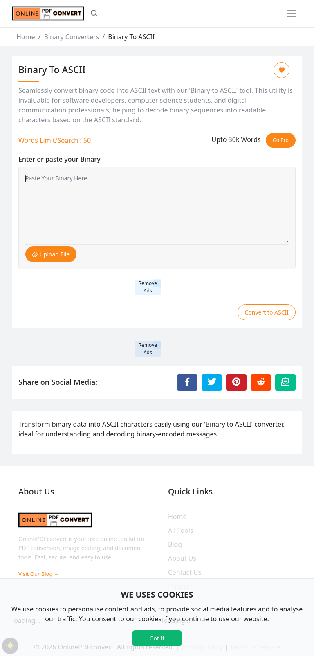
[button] (94, 14)
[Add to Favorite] (281, 70)
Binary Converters (71, 36)
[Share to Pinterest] (236, 382)
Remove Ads (148, 287)
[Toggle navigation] (291, 13)
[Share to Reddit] (261, 382)
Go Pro (281, 140)
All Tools (180, 530)
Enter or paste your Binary (59, 159)
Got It (156, 638)
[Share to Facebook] (187, 382)
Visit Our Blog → (38, 573)
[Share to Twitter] (212, 382)
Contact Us (184, 572)
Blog (175, 544)
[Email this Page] (285, 382)
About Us (182, 558)
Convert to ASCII (266, 312)
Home (25, 36)
